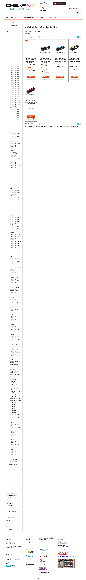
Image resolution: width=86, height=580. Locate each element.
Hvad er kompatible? (10, 543)
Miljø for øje (8, 540)
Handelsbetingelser (10, 542)
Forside (6, 17)
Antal (27, 74)
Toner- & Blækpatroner (11, 548)
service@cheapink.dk (63, 554)
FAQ (20, 17)
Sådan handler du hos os (28, 17)
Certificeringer (9, 547)
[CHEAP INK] (20, 6)
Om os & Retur (13, 17)
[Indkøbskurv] (74, 8)
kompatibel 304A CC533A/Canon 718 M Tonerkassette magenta (31, 102)
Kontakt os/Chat (52, 17)
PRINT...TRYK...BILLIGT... (41, 17)
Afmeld (13, 565)
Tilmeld (8, 565)
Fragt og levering (9, 539)
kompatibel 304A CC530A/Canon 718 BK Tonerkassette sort (45, 59)
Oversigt (8, 544)
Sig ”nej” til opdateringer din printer (13, 546)
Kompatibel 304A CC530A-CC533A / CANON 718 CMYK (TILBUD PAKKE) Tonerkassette (31, 59)
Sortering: (27, 37)
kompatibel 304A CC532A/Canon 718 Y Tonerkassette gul (74, 59)
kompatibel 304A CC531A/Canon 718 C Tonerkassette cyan (60, 59)
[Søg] (78, 13)
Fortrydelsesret (9, 538)
